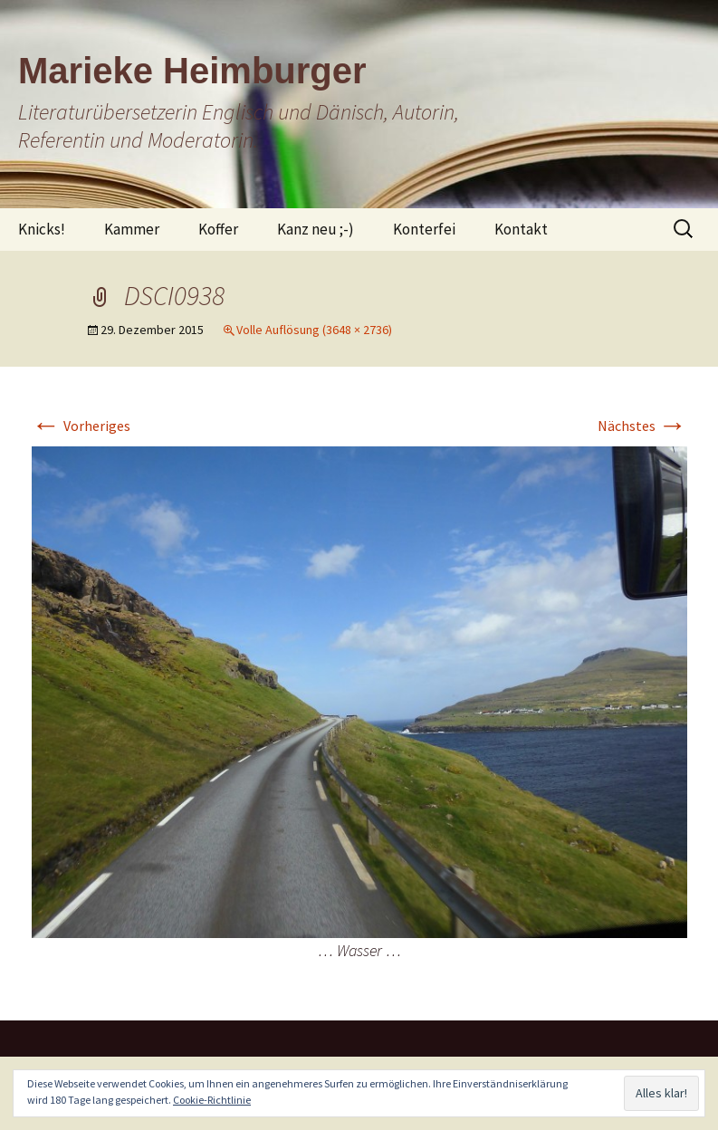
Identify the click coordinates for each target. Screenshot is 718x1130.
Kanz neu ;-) (315, 229)
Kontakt (521, 229)
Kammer (131, 229)
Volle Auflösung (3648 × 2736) (314, 329)
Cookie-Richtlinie (212, 1099)
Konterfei (424, 229)
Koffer (218, 229)
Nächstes (642, 426)
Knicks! (41, 229)
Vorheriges (81, 426)
